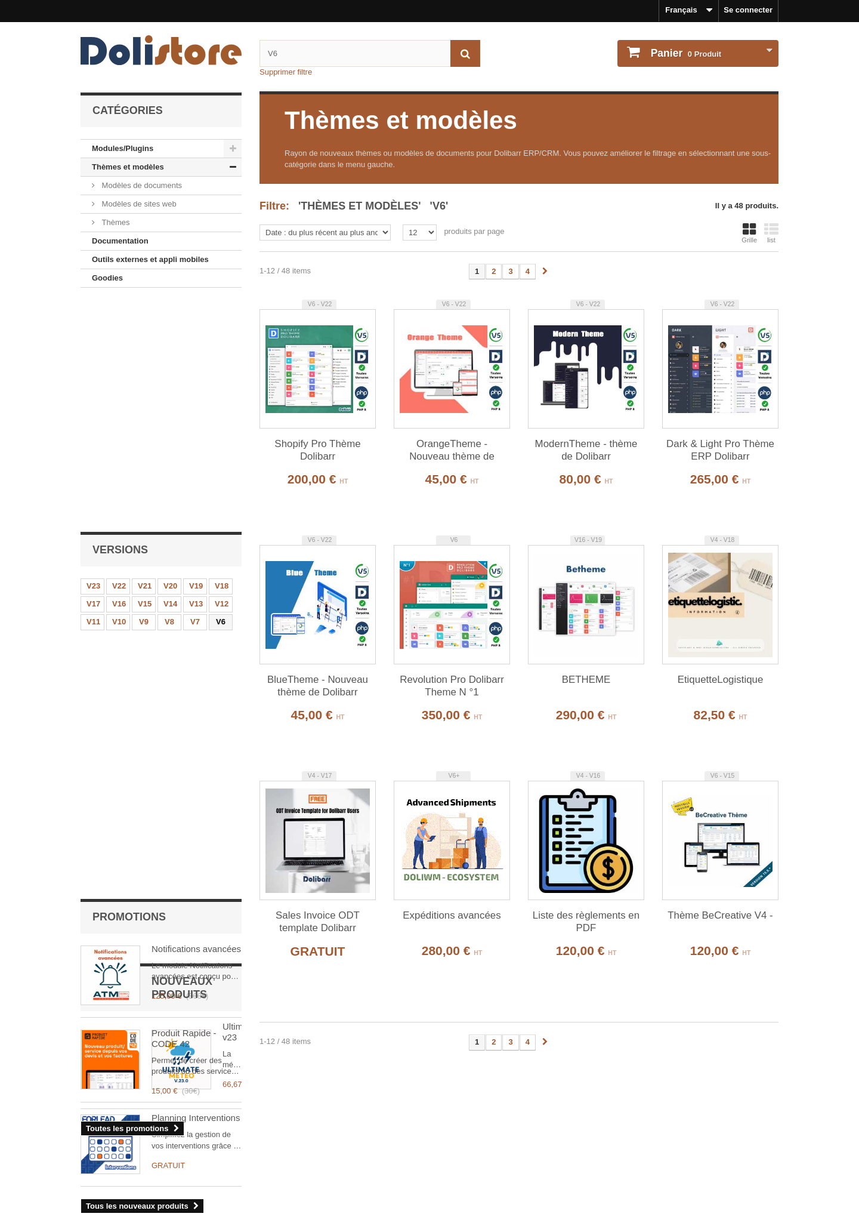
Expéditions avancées (451, 915)
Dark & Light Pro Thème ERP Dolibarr (720, 450)
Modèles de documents (141, 185)
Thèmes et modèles (128, 166)
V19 (196, 359)
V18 (221, 359)
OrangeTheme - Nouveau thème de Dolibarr (452, 450)
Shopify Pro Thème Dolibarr (317, 450)
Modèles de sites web (138, 203)
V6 (220, 395)
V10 (119, 395)
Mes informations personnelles (495, 1156)
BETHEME (586, 679)
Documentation (120, 240)
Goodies (107, 277)
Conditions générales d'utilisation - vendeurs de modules (186, 1172)
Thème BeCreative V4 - (720, 915)
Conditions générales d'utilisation (143, 1156)
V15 (145, 377)
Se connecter (748, 9)
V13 (196, 377)
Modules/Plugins (122, 148)
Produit (684, 53)
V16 (119, 377)
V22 (119, 359)
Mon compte (468, 1121)
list (771, 233)
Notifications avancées (196, 474)
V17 (93, 377)
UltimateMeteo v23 (189, 729)
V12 (221, 377)
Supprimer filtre (285, 71)
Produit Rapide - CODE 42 (184, 563)
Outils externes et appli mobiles (150, 259)
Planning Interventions (196, 813)
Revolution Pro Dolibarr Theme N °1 (452, 686)
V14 (170, 377)
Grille (749, 233)
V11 (93, 395)
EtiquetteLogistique (721, 679)
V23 (93, 359)
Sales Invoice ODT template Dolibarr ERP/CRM (318, 922)
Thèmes (115, 222)
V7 (195, 395)
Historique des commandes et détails (507, 1140)
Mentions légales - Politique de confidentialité (165, 1140)
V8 (169, 395)
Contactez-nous (110, 1188)
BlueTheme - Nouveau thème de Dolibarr (317, 686)
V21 (145, 359)
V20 (170, 359)
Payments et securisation (127, 1203)
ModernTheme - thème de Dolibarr (586, 450)
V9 (144, 395)
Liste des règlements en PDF (586, 922)
